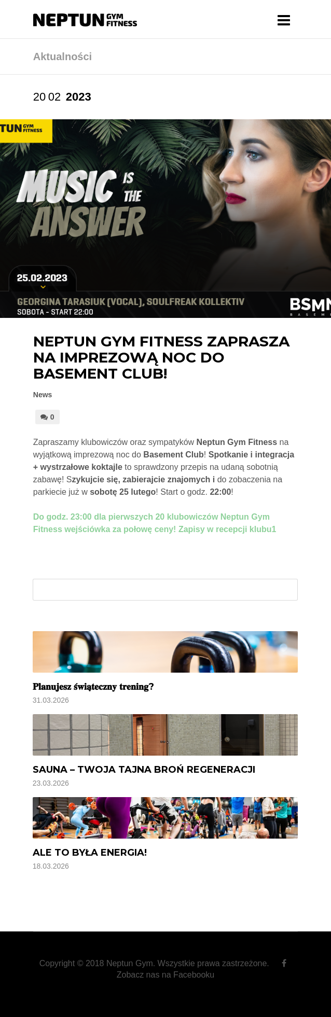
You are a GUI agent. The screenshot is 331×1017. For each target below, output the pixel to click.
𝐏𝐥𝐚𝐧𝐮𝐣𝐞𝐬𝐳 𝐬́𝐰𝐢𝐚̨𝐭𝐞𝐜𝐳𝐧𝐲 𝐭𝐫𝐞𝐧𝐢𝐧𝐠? (93, 686)
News (42, 395)
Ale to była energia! (90, 852)
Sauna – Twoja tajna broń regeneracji (144, 769)
